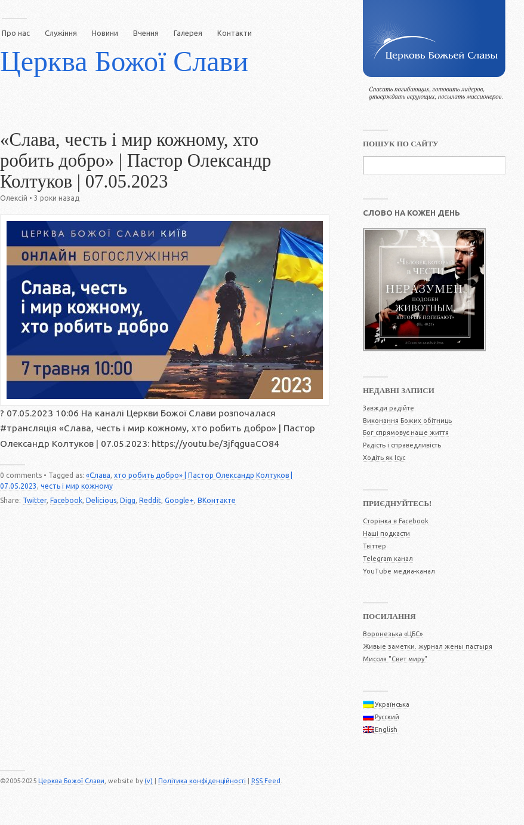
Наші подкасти (386, 533)
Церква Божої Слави (124, 61)
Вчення (146, 33)
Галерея (188, 33)
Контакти (234, 33)
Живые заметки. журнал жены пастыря (427, 646)
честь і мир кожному (77, 486)
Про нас (16, 33)
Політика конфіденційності (202, 780)
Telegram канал (388, 558)
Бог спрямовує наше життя (406, 432)
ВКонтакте (217, 500)
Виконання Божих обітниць (407, 420)
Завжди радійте (388, 408)
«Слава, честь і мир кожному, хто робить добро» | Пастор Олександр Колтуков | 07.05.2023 (136, 161)
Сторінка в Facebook (396, 521)
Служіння (61, 33)
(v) (148, 780)
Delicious (101, 500)
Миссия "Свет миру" (395, 659)
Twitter (35, 500)
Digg (127, 500)
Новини (105, 33)
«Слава (98, 475)
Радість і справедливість (402, 445)
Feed (266, 780)
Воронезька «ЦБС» (393, 633)
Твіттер (374, 546)
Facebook (66, 500)
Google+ (179, 500)
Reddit (150, 500)
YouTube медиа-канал (399, 571)
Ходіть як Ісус (384, 457)
